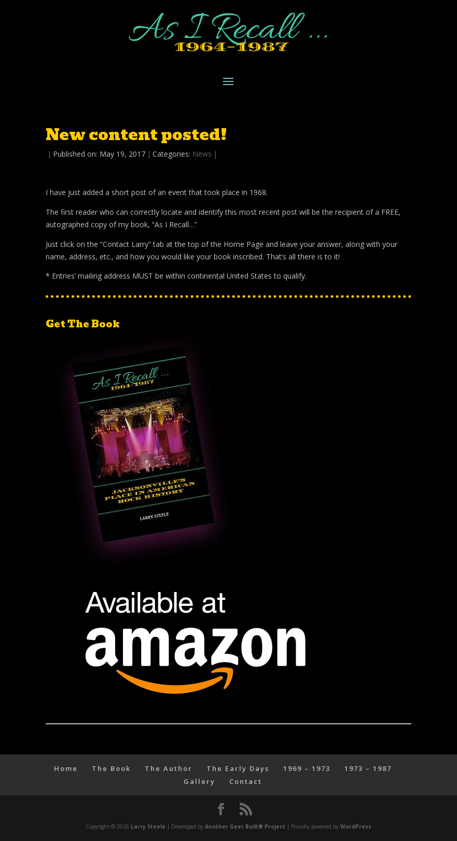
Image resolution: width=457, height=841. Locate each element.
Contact (245, 781)
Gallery (199, 781)
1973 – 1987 (368, 768)
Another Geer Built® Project (245, 826)
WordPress (355, 826)
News (202, 154)
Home (66, 768)
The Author (168, 768)
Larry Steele (148, 826)
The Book (111, 768)
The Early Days (237, 768)
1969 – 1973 (306, 768)
